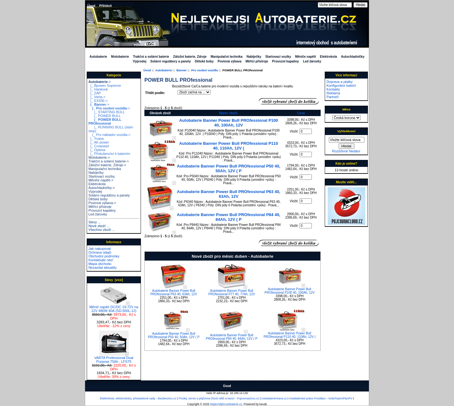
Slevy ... (94, 222)
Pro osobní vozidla (204, 70)
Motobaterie (120, 56)
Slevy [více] (114, 280)
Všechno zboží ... (101, 230)
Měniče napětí (305, 56)
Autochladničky (352, 56)
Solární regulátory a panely (170, 61)
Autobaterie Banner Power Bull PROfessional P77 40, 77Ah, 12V (231, 292)
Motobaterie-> (99, 157)
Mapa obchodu (99, 264)
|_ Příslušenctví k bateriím (109, 154)
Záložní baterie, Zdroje (190, 56)
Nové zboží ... (98, 226)
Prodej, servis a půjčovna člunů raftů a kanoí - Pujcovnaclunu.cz (218, 398)
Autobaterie (163, 70)
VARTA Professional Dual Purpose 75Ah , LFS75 (113, 358)
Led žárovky (312, 61)
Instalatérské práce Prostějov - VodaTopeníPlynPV (320, 398)
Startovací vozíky (278, 56)
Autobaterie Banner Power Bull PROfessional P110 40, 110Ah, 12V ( (228, 145)
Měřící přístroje (257, 61)
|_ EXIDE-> (98, 101)
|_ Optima (96, 150)
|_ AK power (98, 142)
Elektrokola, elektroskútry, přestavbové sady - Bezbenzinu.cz (138, 398)
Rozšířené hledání (346, 151)
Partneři (332, 97)
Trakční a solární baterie (151, 56)
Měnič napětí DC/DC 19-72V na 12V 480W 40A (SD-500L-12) (114, 307)
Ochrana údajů (99, 252)
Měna (346, 109)
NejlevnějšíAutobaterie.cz (226, 404)
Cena (301, 113)
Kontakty (333, 89)
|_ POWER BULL (104, 116)
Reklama (333, 93)
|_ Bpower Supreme (104, 85)
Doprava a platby (339, 82)
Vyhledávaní (346, 131)
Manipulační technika (226, 56)
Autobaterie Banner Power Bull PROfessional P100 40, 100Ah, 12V (228, 122)
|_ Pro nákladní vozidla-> (109, 135)
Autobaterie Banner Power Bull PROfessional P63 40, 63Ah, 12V (228, 194)
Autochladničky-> (101, 188)
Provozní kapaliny (285, 61)
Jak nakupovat (99, 248)
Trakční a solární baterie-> (108, 161)
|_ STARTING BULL (106, 112)
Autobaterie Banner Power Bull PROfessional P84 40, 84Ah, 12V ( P (228, 217)
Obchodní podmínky (103, 256)
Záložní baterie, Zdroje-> (107, 165)
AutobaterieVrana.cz (274, 398)
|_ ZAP (94, 93)
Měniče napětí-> (100, 180)
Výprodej (139, 61)
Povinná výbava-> (102, 203)
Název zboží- (228, 113)
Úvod (91, 6)
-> (99, 82)
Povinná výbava (230, 61)
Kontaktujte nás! (100, 260)
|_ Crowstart (98, 146)
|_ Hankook (98, 89)
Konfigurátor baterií (341, 85)
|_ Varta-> (96, 97)
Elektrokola (328, 56)
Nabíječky (254, 56)
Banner (181, 70)
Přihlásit (105, 6)
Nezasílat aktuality (102, 267)
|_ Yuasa (96, 138)
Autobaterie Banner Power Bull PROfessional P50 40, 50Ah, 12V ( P (228, 168)
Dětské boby (204, 61)
